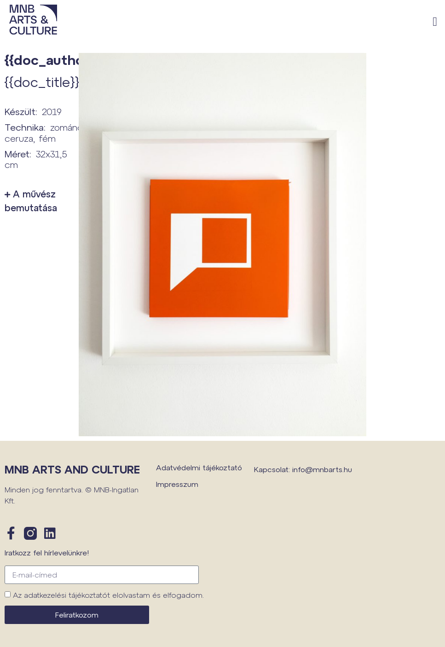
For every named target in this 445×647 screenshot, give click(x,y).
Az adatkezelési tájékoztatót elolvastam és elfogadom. (108, 594)
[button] (435, 21)
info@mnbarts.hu (322, 469)
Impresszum (177, 483)
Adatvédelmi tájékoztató (199, 467)
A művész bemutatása (31, 200)
